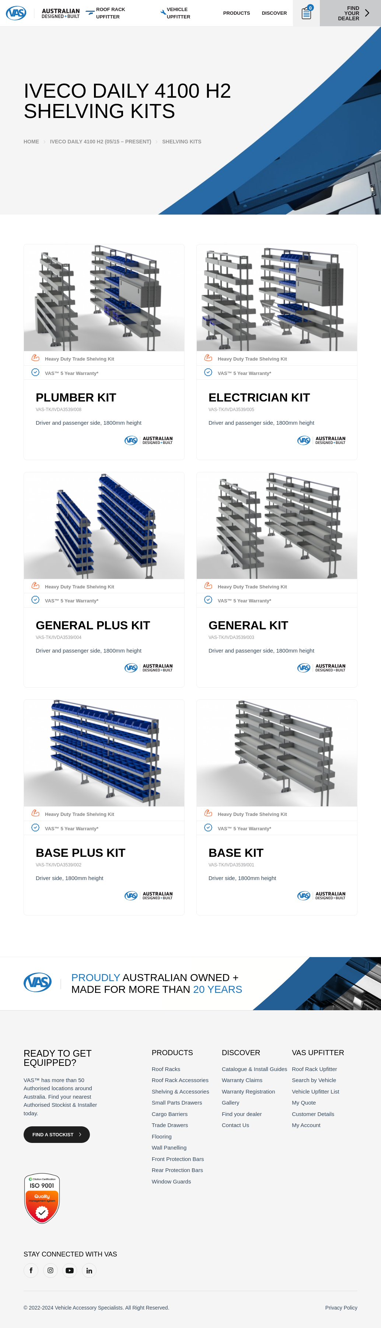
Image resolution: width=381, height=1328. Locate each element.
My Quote (304, 1102)
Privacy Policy (341, 1308)
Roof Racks (166, 1069)
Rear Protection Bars (177, 1170)
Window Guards (171, 1181)
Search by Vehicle (314, 1080)
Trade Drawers (170, 1125)
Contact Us (235, 1125)
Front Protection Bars (178, 1159)
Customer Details (313, 1114)
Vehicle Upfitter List (315, 1091)
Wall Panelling (169, 1147)
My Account (306, 1125)
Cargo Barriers (170, 1114)
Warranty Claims (242, 1080)
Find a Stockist (52, 1134)
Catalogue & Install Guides (254, 1069)
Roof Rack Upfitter (314, 1069)
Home (31, 142)
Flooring (162, 1136)
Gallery (231, 1102)
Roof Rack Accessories (180, 1080)
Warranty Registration (248, 1091)
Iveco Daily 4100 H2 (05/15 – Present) (100, 142)
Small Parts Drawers (177, 1102)
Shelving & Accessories (180, 1091)
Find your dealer (348, 13)
